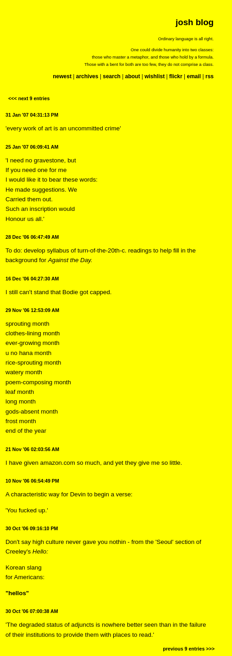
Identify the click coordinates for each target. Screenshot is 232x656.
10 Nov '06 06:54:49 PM (32, 481)
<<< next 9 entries (29, 98)
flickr (175, 76)
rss (209, 76)
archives (87, 76)
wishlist (154, 76)
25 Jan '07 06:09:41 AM (32, 147)
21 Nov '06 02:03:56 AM (32, 449)
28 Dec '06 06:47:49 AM (32, 237)
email (194, 76)
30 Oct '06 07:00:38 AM (32, 611)
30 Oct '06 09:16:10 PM (32, 528)
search (112, 76)
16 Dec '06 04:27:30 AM (32, 278)
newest (62, 76)
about (132, 76)
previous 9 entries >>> (189, 648)
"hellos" (17, 593)
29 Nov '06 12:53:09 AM (32, 310)
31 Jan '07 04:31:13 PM (32, 115)
